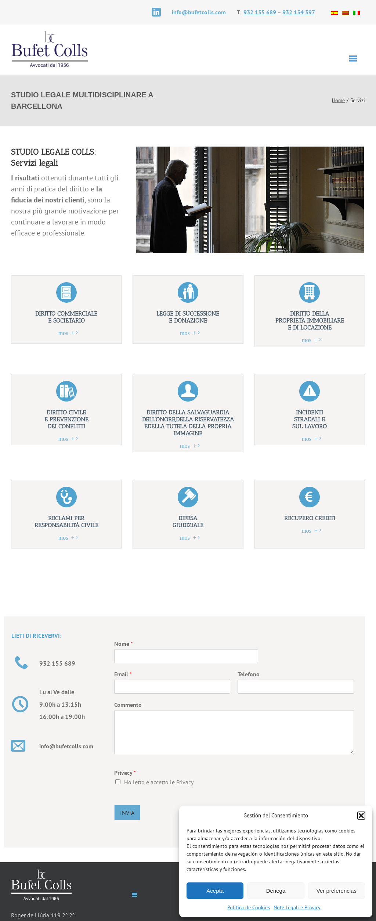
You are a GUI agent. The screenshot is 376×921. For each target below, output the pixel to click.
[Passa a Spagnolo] (334, 12)
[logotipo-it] (50, 33)
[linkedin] (156, 12)
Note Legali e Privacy (297, 907)
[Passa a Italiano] (356, 12)
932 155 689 (259, 12)
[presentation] (295, 792)
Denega (276, 891)
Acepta (215, 891)
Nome (123, 643)
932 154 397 (298, 12)
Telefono (249, 674)
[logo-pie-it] (41, 872)
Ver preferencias (337, 891)
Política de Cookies (248, 907)
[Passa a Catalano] (345, 12)
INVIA (127, 812)
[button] (361, 815)
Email (123, 674)
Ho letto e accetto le (159, 782)
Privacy (125, 772)
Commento (128, 704)
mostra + (66, 332)
